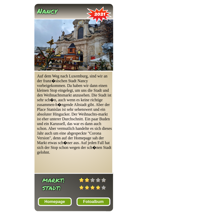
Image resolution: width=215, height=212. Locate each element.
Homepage (54, 201)
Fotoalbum (93, 201)
